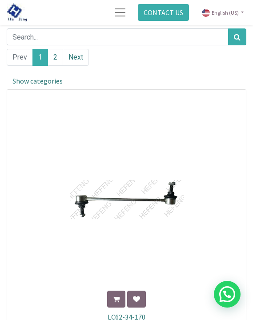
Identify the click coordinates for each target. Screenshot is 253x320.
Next (75, 57)
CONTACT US (163, 12)
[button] (116, 299)
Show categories (37, 80)
